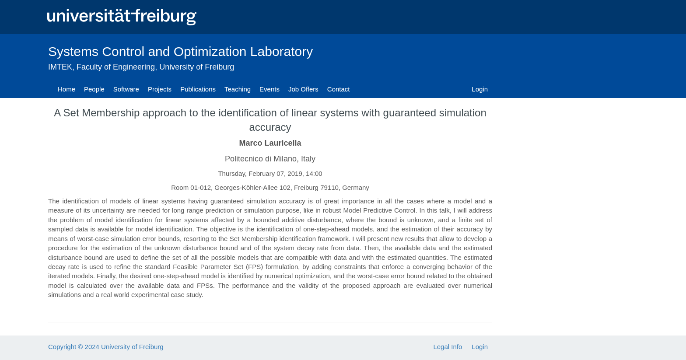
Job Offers (303, 89)
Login (480, 89)
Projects (160, 89)
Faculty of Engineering (116, 67)
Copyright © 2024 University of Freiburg (106, 346)
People (94, 89)
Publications (198, 89)
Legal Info (447, 346)
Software (126, 89)
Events (269, 89)
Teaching (237, 89)
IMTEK (60, 67)
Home (66, 89)
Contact (338, 89)
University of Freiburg (196, 67)
